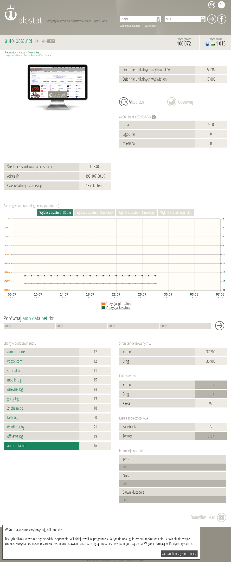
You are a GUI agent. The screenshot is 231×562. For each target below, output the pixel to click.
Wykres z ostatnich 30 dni (55, 212)
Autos (22, 52)
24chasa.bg (15, 408)
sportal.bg (14, 370)
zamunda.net (16, 352)
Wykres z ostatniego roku (175, 212)
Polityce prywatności (181, 543)
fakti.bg (12, 417)
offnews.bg (15, 436)
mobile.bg (14, 380)
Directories (33, 52)
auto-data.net (16, 445)
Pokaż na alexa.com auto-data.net (37, 41)
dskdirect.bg (16, 427)
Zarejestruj (150, 26)
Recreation (10, 52)
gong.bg (13, 398)
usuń (51, 41)
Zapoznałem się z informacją (179, 553)
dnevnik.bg (15, 389)
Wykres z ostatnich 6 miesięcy (136, 212)
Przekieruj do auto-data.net (44, 41)
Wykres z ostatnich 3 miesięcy (95, 212)
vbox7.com (14, 361)
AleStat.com (58, 14)
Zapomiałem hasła (130, 26)
